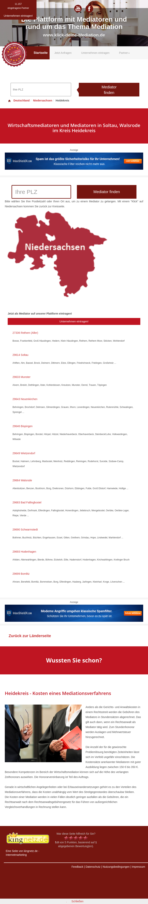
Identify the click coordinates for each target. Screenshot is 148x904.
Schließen (77, 901)
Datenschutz (93, 866)
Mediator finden (109, 90)
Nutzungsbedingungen (116, 866)
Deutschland (19, 100)
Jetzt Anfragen (63, 52)
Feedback (77, 866)
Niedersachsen (42, 100)
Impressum (138, 866)
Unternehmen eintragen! (74, 321)
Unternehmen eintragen (95, 52)
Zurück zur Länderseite (30, 636)
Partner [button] (124, 52)
